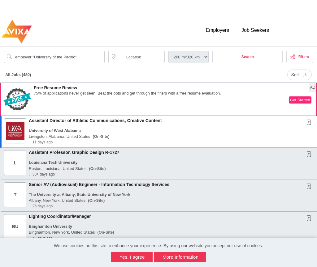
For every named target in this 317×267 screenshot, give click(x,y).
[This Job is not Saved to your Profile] (310, 123)
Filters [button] (299, 57)
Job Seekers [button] (255, 30)
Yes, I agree (132, 257)
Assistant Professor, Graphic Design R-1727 (74, 152)
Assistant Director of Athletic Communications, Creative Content (95, 120)
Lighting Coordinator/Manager (60, 216)
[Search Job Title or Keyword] (59, 57)
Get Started (300, 100)
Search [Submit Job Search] (247, 57)
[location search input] (141, 57)
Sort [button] (299, 74)
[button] (158, 99)
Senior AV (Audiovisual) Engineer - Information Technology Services (99, 184)
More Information (180, 257)
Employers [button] (217, 30)
